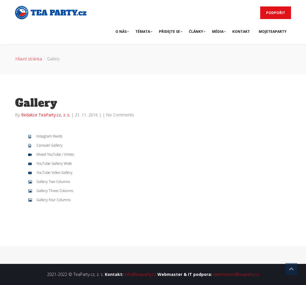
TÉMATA (142, 31)
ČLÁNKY (196, 31)
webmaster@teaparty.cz (236, 274)
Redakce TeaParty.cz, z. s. (46, 115)
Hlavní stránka (29, 59)
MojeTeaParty (273, 31)
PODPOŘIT (275, 12)
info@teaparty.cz (140, 274)
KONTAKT (241, 31)
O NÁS (121, 31)
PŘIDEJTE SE (169, 31)
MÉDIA (217, 31)
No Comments (120, 115)
